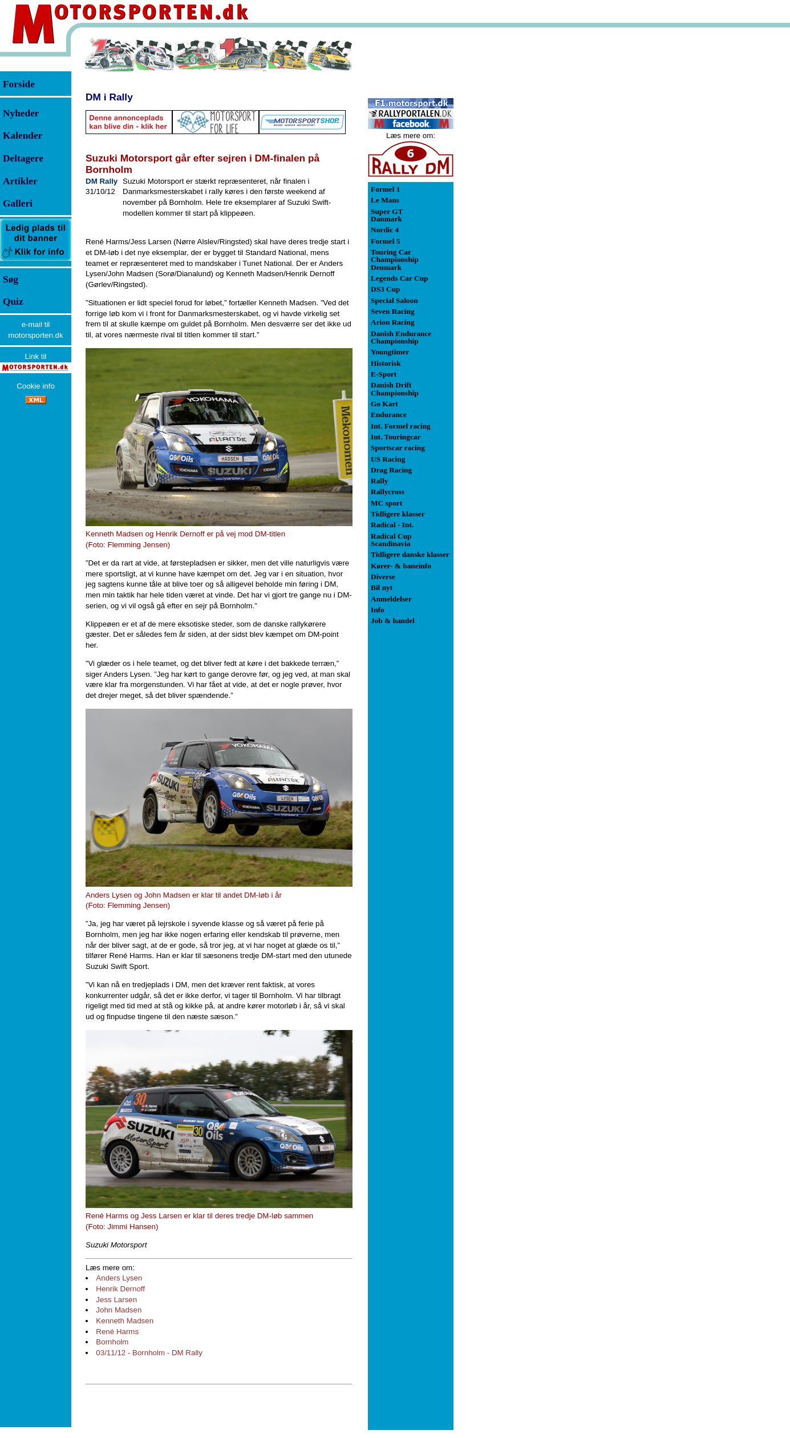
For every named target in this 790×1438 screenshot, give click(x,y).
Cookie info (36, 386)
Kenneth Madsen (124, 1320)
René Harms (117, 1331)
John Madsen (118, 1310)
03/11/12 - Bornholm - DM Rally (149, 1352)
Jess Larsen (116, 1299)
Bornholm (112, 1342)
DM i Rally (109, 97)
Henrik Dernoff (120, 1288)
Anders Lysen (119, 1278)
